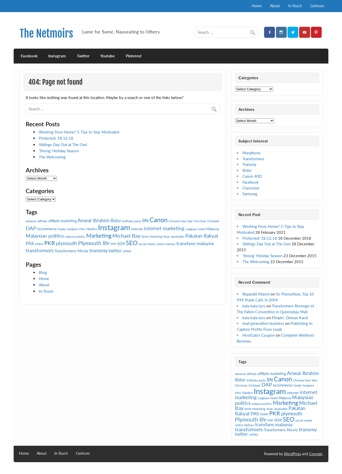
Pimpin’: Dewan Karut (290, 317)
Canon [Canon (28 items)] (158, 219)
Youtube (107, 55)
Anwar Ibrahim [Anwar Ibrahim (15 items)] (94, 220)
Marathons (251, 152)
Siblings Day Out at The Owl (63, 144)
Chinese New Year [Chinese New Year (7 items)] (181, 221)
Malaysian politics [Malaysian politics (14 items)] (45, 236)
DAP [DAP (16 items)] (31, 228)
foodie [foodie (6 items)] (62, 229)
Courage (315, 454)
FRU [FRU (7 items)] (82, 229)
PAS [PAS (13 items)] (30, 243)
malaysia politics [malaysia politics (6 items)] (75, 236)
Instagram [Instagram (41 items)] (114, 227)
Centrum (317, 6)
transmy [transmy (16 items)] (98, 250)
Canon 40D (252, 176)
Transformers (253, 158)
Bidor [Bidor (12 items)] (116, 220)
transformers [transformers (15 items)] (39, 250)
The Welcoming (52, 157)
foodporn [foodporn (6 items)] (72, 229)
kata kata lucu (253, 305)
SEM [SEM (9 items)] (121, 244)
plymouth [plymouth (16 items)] (66, 243)
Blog (43, 272)
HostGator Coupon (258, 335)
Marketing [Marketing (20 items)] (98, 235)
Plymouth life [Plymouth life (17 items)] (94, 243)
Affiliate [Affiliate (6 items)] (42, 221)
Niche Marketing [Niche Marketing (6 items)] (151, 236)
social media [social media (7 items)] (147, 244)
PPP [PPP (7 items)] (113, 244)
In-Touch (295, 6)
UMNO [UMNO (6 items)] (126, 251)
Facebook (29, 55)
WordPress (292, 454)
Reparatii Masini (255, 294)
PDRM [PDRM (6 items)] (39, 244)
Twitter (83, 55)
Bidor (247, 170)
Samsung (249, 193)
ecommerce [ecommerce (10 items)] (47, 228)
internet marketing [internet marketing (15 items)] (164, 228)
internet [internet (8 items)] (137, 229)
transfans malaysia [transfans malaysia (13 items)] (195, 243)
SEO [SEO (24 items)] (132, 242)
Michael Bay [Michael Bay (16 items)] (126, 235)
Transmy (249, 164)
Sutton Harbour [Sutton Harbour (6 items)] (165, 244)
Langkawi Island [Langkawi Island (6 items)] (195, 229)
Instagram (57, 55)
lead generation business (263, 323)
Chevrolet (250, 188)
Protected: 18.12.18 (56, 138)
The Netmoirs (46, 33)
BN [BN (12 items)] (145, 220)
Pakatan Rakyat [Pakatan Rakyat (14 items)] (201, 236)
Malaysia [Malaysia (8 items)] (212, 229)
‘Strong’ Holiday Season (59, 150)
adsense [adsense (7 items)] (31, 221)
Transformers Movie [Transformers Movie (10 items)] (71, 250)
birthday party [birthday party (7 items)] (131, 221)
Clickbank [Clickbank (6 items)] (213, 221)
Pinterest (134, 55)
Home (257, 6)
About (275, 6)
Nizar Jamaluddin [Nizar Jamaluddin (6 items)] (173, 236)
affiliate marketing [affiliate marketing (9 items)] (62, 221)
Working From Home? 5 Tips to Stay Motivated (79, 132)
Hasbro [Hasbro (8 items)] (91, 229)
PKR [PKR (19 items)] (49, 243)
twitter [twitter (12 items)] (115, 250)
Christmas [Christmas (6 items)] (200, 221)
